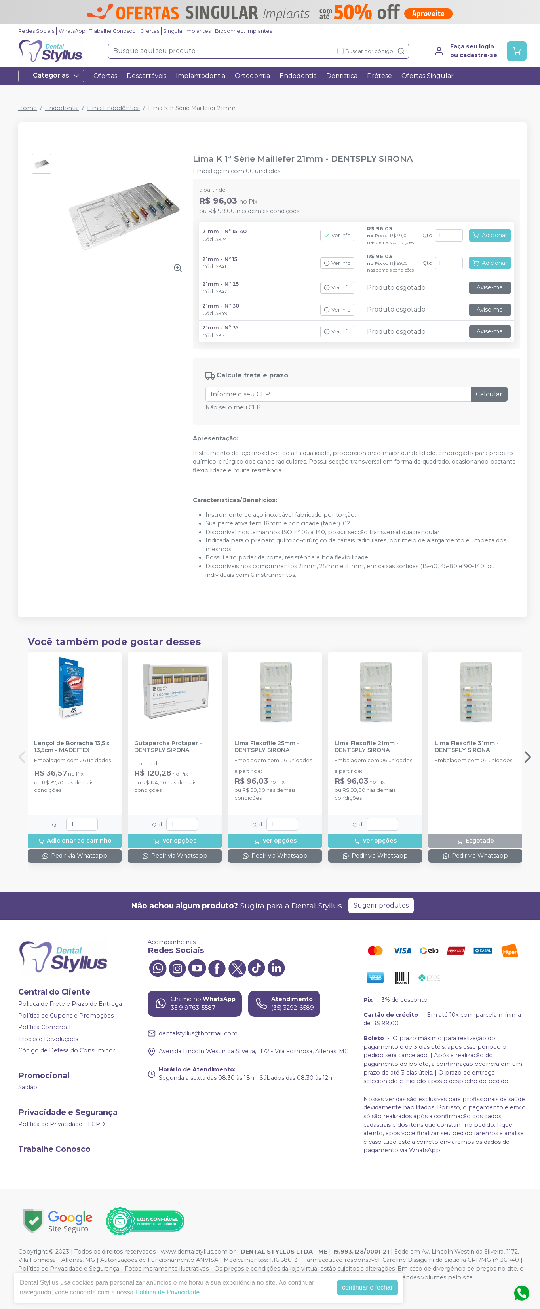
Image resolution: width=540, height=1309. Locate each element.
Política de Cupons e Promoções (66, 1015)
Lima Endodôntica (113, 108)
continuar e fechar (367, 1287)
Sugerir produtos (381, 905)
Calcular (489, 394)
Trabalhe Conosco (112, 31)
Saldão (27, 1087)
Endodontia (298, 76)
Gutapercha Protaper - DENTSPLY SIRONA (168, 746)
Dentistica (341, 76)
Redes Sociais (36, 31)
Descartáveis (146, 76)
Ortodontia (252, 76)
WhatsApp (72, 31)
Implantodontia (200, 76)
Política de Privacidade (167, 1292)
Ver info (337, 235)
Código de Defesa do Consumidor (66, 1050)
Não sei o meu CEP (233, 407)
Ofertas (149, 31)
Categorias (51, 76)
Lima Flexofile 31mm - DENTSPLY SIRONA (467, 746)
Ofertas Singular (427, 76)
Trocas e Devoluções (48, 1039)
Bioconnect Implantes (243, 31)
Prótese (379, 76)
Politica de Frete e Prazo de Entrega (70, 1003)
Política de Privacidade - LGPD (61, 1124)
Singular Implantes (187, 31)
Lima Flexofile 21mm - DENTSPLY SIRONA (367, 746)
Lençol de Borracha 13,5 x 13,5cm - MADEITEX (72, 746)
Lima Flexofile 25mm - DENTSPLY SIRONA (266, 746)
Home (27, 108)
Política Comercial (44, 1027)
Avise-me (490, 287)
